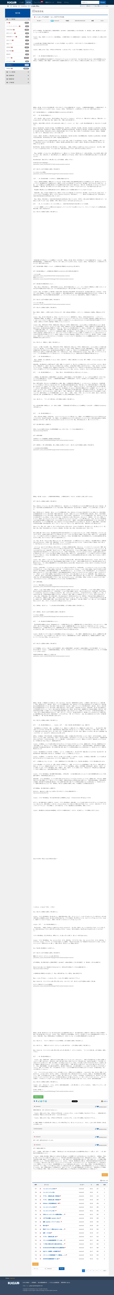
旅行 (8, 23)
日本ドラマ (10, 40)
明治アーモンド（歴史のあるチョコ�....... (54, 1229)
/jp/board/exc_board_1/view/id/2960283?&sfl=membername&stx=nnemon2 (51, 656)
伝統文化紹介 (10, 30)
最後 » (105, 1270)
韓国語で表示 (38, 1097)
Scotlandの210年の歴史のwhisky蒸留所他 (54, 1247)
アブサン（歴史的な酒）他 (50, 1236)
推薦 (104, 1184)
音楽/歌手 (9, 47)
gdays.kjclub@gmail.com (36, 1285)
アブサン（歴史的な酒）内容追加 (52, 1196)
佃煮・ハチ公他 (47, 1233)
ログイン (83, 6)
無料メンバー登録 (92, 6)
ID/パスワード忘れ (103, 6)
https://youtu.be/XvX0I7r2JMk (40, 45)
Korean (7, 1278)
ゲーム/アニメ (10, 61)
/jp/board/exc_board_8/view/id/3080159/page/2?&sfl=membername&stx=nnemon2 (53, 616)
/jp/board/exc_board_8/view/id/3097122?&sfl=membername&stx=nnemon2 (51, 164)
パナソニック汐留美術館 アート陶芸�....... (55, 1255)
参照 (97, 1184)
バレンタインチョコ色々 (49, 1192)
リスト (105, 1175)
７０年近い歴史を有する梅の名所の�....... (54, 1244)
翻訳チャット (50, 2)
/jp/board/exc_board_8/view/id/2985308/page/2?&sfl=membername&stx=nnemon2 (53, 986)
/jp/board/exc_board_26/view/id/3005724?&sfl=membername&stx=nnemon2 (51, 304)
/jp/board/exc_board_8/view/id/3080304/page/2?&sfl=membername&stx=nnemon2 (53, 440)
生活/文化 (24, 6)
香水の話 (46, 1225)
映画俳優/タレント (11, 37)
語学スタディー (11, 33)
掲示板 (28, 2)
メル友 (21, 2)
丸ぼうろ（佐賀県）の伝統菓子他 (52, 1251)
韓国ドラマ (9, 43)
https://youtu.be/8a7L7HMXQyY (41, 968)
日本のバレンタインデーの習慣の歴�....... (54, 1214)
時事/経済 (9, 68)
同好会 (59, 2)
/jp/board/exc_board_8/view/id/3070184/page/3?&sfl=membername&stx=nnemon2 (53, 279)
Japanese (12, 1278)
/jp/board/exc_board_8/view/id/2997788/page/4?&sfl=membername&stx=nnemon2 (53, 957)
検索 (102, 2)
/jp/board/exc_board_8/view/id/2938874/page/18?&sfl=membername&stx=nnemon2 (53, 449)
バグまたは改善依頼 (54, 1282)
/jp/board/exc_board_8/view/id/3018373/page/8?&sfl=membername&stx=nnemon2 (53, 586)
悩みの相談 (10, 51)
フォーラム (38, 2)
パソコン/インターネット (13, 26)
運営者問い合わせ (65, 1282)
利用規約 (34, 1282)
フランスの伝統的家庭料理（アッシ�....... (54, 1240)
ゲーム (66, 2)
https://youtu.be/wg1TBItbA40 (40, 430)
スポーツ (9, 58)
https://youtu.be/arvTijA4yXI (40, 380)
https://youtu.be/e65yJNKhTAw (40, 793)
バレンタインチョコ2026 (50, 1188)
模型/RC (8, 54)
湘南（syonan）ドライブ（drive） (52, 1222)
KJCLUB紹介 (26, 1282)
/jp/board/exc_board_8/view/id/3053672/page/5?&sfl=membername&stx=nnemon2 (53, 173)
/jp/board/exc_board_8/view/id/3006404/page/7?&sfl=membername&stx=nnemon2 (53, 1091)
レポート (105, 1101)
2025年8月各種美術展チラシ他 (51, 1259)
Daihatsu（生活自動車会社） (51, 1203)
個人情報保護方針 (42, 1282)
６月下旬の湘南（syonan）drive (52, 1218)
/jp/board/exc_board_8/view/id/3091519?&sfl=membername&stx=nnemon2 (51, 276)
